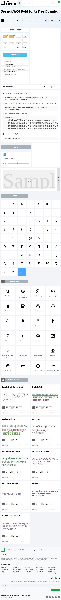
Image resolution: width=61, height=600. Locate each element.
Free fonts (8, 3)
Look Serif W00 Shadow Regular (13, 387)
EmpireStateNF (37, 387)
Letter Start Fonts (42, 550)
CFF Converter (28, 571)
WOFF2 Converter (29, 569)
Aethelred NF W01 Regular (11, 451)
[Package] (22, 20)
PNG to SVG (4, 567)
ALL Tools (27, 573)
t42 (5, 47)
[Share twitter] (52, 20)
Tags (28, 550)
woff (5, 40)
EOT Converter (4, 569)
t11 (11, 47)
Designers (17, 550)
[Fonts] (32, 20)
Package (33, 550)
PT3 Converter (4, 571)
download (14, 55)
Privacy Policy (39, 573)
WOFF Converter (17, 569)
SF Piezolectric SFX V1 (9, 419)
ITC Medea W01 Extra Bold (11, 515)
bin (5, 43)
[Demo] (12, 20)
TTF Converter (28, 567)
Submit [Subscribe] (55, 590)
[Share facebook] (45, 20)
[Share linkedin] (59, 20)
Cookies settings (52, 573)
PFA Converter (39, 569)
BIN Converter (51, 569)
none (24, 47)
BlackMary (35, 483)
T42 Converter (39, 571)
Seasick (11, 74)
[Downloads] (10, 407)
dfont (18, 47)
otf (18, 40)
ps (18, 43)
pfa (25, 40)
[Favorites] (7, 20)
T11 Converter (51, 571)
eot (25, 36)
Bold (15, 74)
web (12, 36)
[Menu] (30, 3)
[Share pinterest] (55, 20)
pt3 (12, 43)
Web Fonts (9, 550)
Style (23, 550)
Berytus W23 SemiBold (10, 483)
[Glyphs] (17, 20)
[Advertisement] (45, 56)
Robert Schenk (13, 71)
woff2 (11, 40)
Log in (52, 3)
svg (18, 36)
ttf (5, 36)
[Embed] (17, 407)
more (21, 272)
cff (25, 43)
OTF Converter (40, 567)
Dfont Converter (5, 573)
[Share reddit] (49, 20)
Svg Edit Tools (16, 567)
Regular (11, 64)
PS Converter (16, 571)
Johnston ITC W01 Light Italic (42, 451)
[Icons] (27, 20)
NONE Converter (17, 573)
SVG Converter (51, 567)
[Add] (2, 20)
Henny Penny (36, 419)
